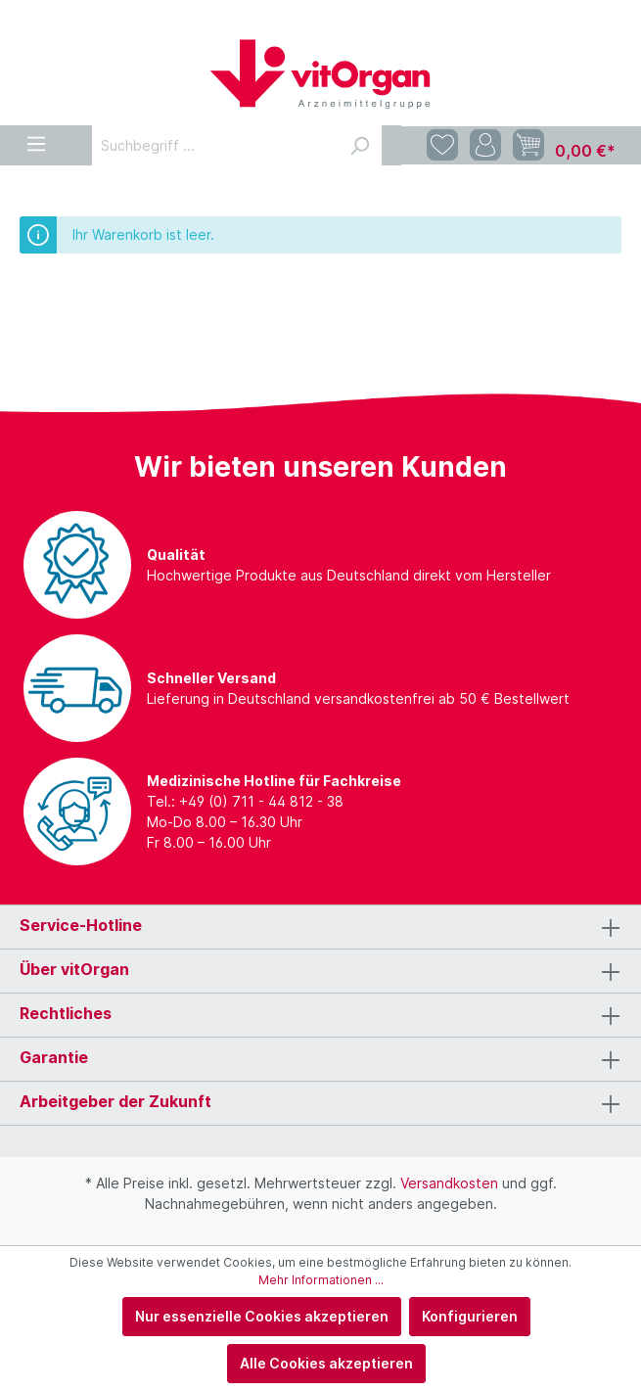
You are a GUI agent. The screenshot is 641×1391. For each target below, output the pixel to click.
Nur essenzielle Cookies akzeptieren (262, 1316)
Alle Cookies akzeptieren (326, 1363)
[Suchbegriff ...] (215, 145)
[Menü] (36, 140)
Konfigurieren (470, 1316)
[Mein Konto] (485, 145)
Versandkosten (449, 1183)
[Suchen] (359, 145)
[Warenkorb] (564, 145)
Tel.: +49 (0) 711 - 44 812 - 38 (245, 801)
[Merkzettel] (442, 145)
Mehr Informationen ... (321, 1280)
